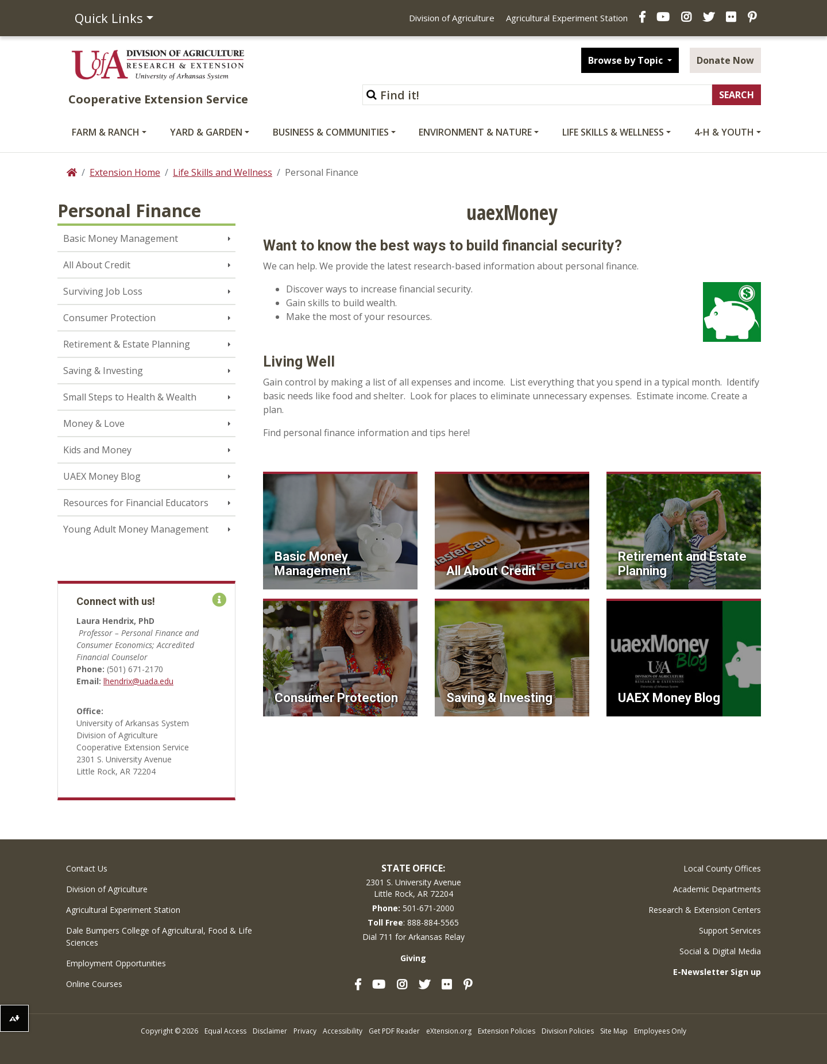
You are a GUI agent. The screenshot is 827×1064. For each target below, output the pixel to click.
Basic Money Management (120, 238)
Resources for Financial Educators (135, 502)
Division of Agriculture (451, 18)
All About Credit (96, 265)
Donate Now (725, 60)
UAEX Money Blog (102, 476)
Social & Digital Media (720, 951)
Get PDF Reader (394, 1031)
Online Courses (94, 983)
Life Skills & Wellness (613, 132)
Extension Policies (506, 1031)
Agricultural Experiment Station (567, 18)
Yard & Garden (206, 132)
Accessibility (342, 1031)
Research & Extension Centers (704, 909)
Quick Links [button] (109, 17)
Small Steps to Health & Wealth (129, 397)
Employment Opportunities (116, 963)
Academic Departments (717, 889)
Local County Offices (722, 868)
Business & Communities (331, 132)
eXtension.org (449, 1031)
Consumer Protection (109, 317)
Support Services (730, 930)
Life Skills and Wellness (222, 172)
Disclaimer (270, 1031)
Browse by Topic (626, 60)
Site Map (614, 1031)
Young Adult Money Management (135, 529)
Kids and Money (97, 450)
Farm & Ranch (106, 132)
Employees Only (660, 1031)
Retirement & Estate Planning (126, 344)
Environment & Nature (475, 132)
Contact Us (86, 868)
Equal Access (225, 1031)
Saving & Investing (103, 370)
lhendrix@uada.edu (138, 681)
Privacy (304, 1031)
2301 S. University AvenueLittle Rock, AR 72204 (413, 888)
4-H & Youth (724, 132)
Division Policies (568, 1031)
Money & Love (94, 423)
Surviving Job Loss (102, 291)
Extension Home (125, 172)
